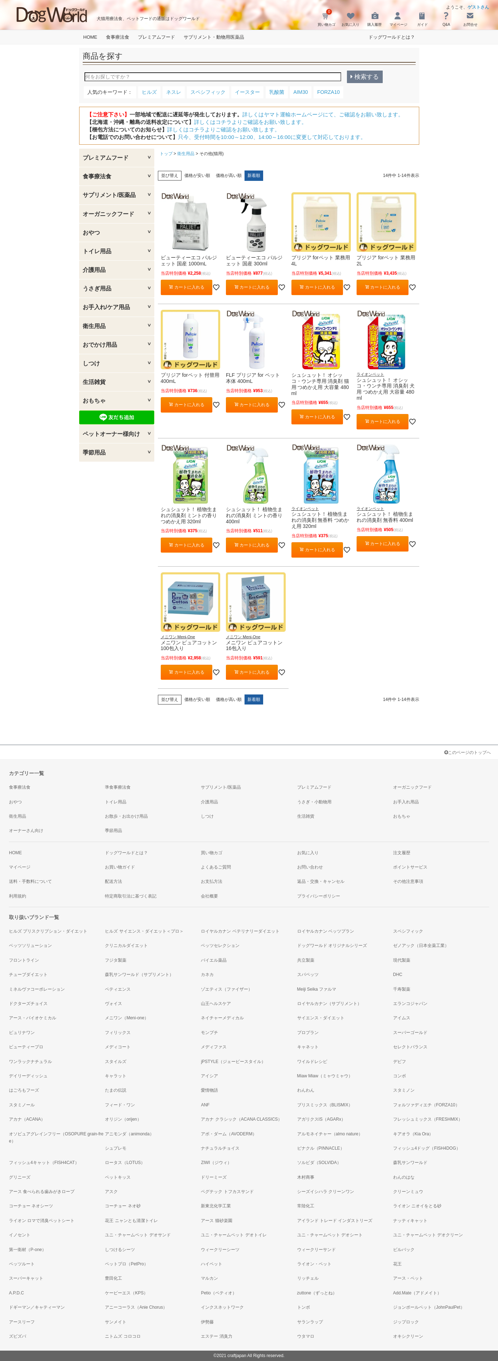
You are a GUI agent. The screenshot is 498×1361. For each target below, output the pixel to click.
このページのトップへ (467, 752)
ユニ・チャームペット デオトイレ (233, 1234)
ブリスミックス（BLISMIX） (325, 1104)
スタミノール (22, 1104)
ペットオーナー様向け (111, 434)
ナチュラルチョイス (220, 1148)
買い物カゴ (211, 852)
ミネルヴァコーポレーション (37, 989)
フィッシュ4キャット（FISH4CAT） (44, 1162)
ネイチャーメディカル (222, 1017)
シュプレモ (115, 1148)
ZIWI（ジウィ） (216, 1162)
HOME (90, 37)
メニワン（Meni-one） (127, 1017)
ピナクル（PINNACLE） (320, 1148)
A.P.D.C (16, 1292)
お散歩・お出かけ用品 (126, 816)
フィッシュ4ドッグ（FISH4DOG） (426, 1148)
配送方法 (113, 881)
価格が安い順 (197, 175)
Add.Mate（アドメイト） (417, 1292)
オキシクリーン (408, 1336)
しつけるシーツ (120, 1249)
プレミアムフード (156, 37)
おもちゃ (94, 401)
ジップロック (406, 1321)
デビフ (399, 1061)
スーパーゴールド (410, 1032)
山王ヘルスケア (216, 1003)
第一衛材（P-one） (27, 1249)
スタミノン (404, 1090)
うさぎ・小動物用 (314, 801)
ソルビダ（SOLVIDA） (319, 1162)
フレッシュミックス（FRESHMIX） (428, 1119)
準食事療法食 (118, 787)
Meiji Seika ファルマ (316, 989)
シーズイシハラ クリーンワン (325, 1191)
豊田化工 (113, 1278)
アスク (111, 1191)
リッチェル (308, 1278)
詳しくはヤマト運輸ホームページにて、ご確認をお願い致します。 (322, 114)
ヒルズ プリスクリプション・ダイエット (48, 931)
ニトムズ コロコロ (122, 1336)
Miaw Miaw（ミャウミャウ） (325, 1075)
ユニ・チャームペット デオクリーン (428, 1234)
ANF (205, 1104)
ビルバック (404, 1249)
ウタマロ (305, 1336)
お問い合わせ (310, 867)
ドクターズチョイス (28, 1003)
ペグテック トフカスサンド (227, 1191)
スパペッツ (308, 974)
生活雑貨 (94, 382)
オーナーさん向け (26, 830)
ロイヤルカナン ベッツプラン (325, 931)
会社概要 (209, 896)
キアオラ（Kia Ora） (413, 1133)
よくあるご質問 (216, 867)
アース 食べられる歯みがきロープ (41, 1191)
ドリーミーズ (214, 1177)
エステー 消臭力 (216, 1336)
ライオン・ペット (314, 1263)
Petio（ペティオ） (218, 1292)
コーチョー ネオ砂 (122, 1205)
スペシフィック (408, 931)
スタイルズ (115, 1061)
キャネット (308, 1046)
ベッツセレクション (220, 945)
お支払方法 (211, 881)
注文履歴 (401, 852)
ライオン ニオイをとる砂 (417, 1205)
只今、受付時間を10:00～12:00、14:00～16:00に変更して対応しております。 (272, 137)
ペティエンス (118, 989)
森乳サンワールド (410, 1162)
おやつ (91, 233)
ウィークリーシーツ (220, 1249)
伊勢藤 (207, 1321)
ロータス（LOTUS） (125, 1162)
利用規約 (17, 896)
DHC (397, 974)
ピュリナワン (22, 1032)
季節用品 (94, 452)
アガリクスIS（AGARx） (321, 1119)
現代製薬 (401, 960)
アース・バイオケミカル (32, 1017)
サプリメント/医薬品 (109, 195)
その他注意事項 (408, 881)
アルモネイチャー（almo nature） (330, 1133)
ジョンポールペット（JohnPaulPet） (429, 1307)
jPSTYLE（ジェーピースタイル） (233, 1061)
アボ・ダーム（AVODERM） (229, 1133)
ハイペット (211, 1263)
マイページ (19, 867)
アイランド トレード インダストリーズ (335, 1220)
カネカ (207, 974)
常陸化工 (305, 1205)
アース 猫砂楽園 (216, 1220)
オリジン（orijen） (123, 1119)
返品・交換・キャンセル (320, 881)
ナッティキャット (410, 1220)
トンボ (303, 1307)
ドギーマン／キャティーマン (37, 1307)
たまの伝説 (115, 1090)
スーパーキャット (26, 1278)
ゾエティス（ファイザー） (226, 989)
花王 (397, 1263)
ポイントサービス (410, 867)
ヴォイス (113, 1003)
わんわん (305, 1090)
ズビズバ (17, 1336)
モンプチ (209, 1032)
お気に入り (308, 852)
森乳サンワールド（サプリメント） (139, 974)
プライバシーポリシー (318, 896)
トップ (166, 153)
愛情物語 (209, 1090)
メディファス (214, 1046)
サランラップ (310, 1321)
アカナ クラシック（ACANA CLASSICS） (241, 1119)
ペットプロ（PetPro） (126, 1263)
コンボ (399, 1075)
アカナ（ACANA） (27, 1119)
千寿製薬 (401, 989)
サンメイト (115, 1321)
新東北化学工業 (216, 1205)
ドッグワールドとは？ (391, 37)
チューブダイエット (28, 974)
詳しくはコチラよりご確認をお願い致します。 (250, 122)
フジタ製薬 (115, 960)
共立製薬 (305, 960)
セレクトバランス (410, 1046)
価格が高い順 (229, 175)
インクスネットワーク (222, 1307)
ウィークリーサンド (316, 1249)
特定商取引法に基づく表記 (130, 896)
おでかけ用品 (100, 345)
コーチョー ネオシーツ (31, 1205)
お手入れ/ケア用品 (106, 307)
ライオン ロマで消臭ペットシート (41, 1220)
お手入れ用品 (406, 801)
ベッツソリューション (30, 945)
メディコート (118, 1046)
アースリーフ (22, 1321)
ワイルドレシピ (312, 1061)
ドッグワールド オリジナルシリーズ (332, 945)
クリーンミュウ (408, 1191)
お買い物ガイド (120, 867)
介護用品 (94, 270)
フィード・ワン (120, 1104)
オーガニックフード (108, 214)
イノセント (19, 1234)
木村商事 (305, 1177)
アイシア (209, 1075)
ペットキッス (118, 1177)
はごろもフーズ (24, 1090)
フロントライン (24, 960)
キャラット (115, 1075)
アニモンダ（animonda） (129, 1133)
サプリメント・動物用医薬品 (214, 37)
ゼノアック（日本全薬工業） (421, 945)
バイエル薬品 (214, 960)
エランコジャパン (410, 1003)
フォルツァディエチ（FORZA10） (426, 1104)
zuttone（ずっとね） (317, 1292)
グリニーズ (19, 1177)
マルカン (209, 1278)
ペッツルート (22, 1263)
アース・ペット (408, 1278)
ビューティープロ (26, 1046)
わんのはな (404, 1177)
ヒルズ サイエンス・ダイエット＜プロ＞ (144, 931)
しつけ (91, 363)
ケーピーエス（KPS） (126, 1292)
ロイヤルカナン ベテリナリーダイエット (240, 931)
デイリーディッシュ (28, 1075)
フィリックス (118, 1032)
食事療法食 (117, 37)
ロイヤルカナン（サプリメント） (329, 1003)
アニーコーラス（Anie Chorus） (136, 1307)
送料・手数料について (30, 881)
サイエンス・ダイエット (320, 1017)
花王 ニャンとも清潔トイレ (131, 1220)
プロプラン (308, 1032)
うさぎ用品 (97, 288)
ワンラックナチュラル (30, 1061)
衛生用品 (94, 326)
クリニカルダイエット (126, 945)
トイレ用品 (97, 251)
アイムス (401, 1017)
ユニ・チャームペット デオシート (330, 1234)
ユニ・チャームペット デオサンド (137, 1234)
